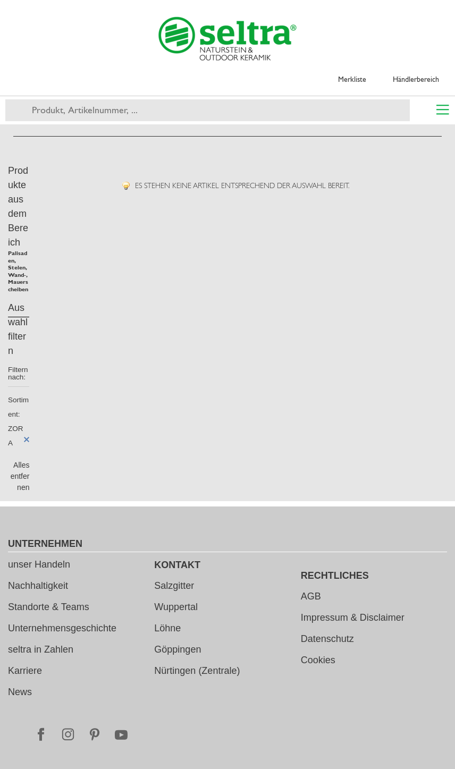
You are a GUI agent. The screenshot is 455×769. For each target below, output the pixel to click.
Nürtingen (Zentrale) (197, 670)
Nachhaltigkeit (38, 585)
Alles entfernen (20, 476)
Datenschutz (327, 638)
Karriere (25, 670)
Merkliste (352, 79)
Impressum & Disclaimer (353, 617)
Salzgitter (174, 585)
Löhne (167, 628)
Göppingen (177, 649)
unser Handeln (39, 564)
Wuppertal (176, 607)
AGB (311, 596)
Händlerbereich (416, 79)
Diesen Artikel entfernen (26, 439)
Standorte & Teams (48, 607)
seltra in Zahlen (40, 649)
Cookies (318, 660)
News (20, 692)
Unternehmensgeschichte (62, 628)
